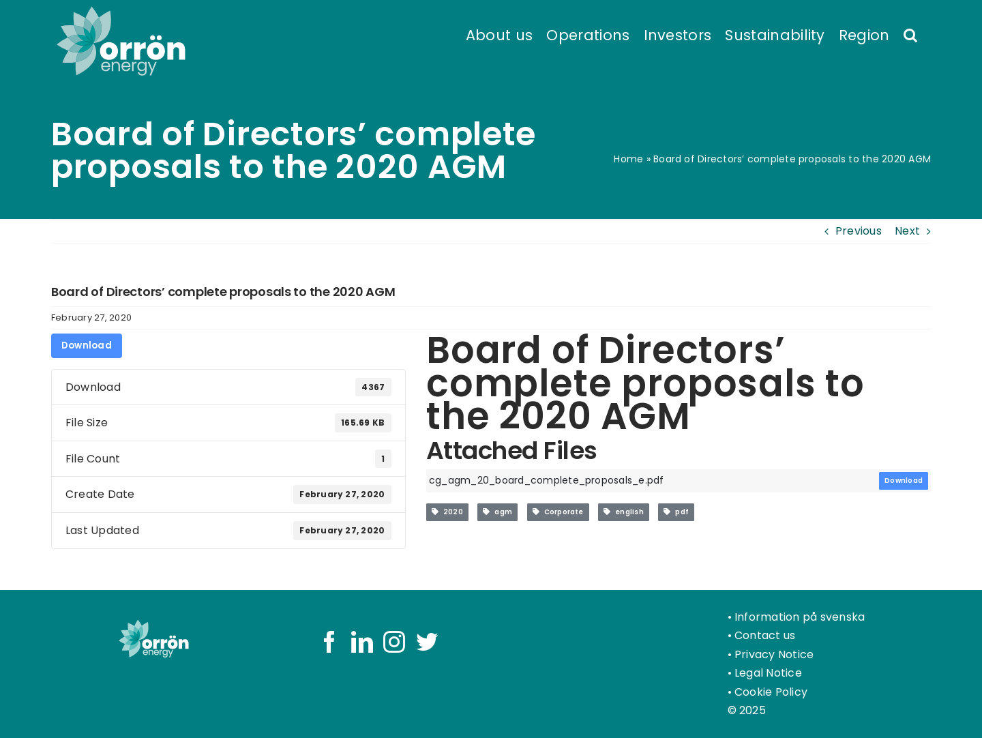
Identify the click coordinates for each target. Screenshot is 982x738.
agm (497, 512)
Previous (858, 231)
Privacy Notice (774, 654)
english (624, 512)
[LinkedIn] (362, 642)
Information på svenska (799, 617)
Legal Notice (768, 673)
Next (907, 231)
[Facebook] (329, 642)
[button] (910, 34)
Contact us (764, 635)
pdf (676, 512)
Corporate (558, 512)
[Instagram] (394, 642)
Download (86, 345)
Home (628, 159)
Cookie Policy (770, 692)
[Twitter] (427, 642)
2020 (447, 512)
